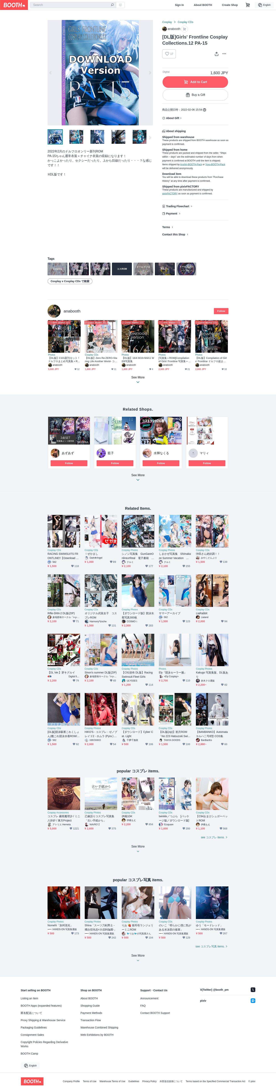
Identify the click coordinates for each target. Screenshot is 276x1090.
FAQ (143, 1005)
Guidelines (133, 1081)
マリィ (204, 453)
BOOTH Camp (29, 1053)
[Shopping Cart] (248, 5)
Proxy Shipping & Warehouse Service (43, 1020)
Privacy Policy (149, 1081)
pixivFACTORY (169, 193)
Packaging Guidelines (34, 1027)
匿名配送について (31, 1012)
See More (138, 478)
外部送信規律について (171, 1081)
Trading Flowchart (177, 206)
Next (150, 73)
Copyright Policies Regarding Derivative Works (44, 1044)
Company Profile (71, 1081)
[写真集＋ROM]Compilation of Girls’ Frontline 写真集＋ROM (174, 360)
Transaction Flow (90, 1020)
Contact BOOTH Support (155, 1012)
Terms (166, 227)
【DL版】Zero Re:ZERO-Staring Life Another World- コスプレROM (101, 360)
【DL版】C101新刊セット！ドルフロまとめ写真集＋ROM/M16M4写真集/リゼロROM (64, 360)
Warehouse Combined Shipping (99, 1027)
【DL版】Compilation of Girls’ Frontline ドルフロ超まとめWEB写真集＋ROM (211, 360)
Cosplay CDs (185, 22)
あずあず (68, 453)
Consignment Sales (32, 1034)
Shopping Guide (90, 1005)
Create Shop (230, 5)
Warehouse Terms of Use (112, 1081)
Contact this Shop (173, 234)
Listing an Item (29, 998)
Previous (51, 73)
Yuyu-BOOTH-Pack (215, 164)
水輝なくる (161, 453)
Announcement (149, 998)
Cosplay (167, 22)
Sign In (179, 5)
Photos (51, 355)
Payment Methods (91, 1012)
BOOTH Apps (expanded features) (41, 1005)
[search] (112, 5)
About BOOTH (203, 5)
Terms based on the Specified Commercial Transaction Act (215, 1081)
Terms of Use (89, 1081)
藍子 (111, 453)
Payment (171, 213)
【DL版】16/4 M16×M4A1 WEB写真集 (138, 360)
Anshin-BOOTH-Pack (191, 164)
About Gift (172, 118)
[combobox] (73, 5)
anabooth (72, 311)
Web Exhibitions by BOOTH (96, 1034)
